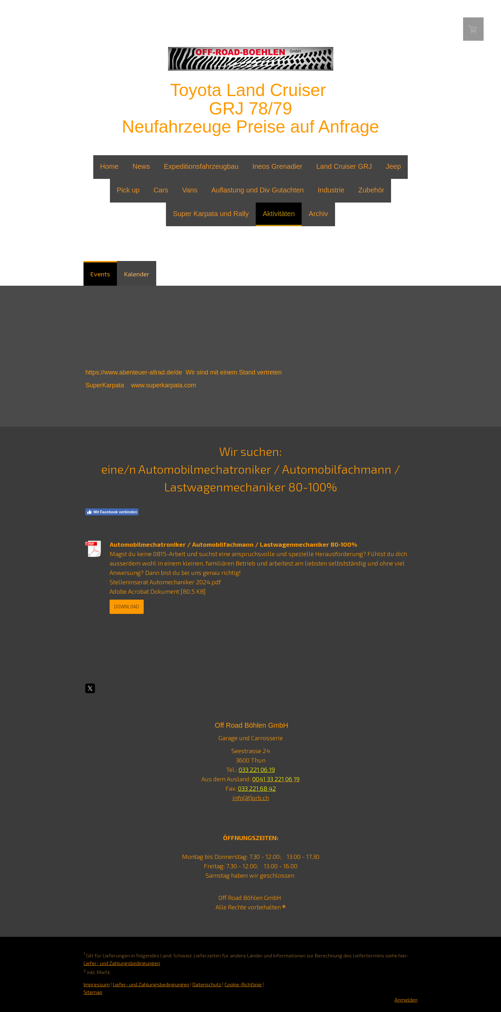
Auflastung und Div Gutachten (257, 190)
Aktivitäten (279, 214)
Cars (160, 190)
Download (126, 606)
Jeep (393, 166)
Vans (189, 190)
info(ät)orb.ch (250, 797)
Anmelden (406, 1000)
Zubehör (371, 190)
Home (109, 166)
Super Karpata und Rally (211, 214)
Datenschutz (206, 984)
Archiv (318, 214)
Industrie (331, 190)
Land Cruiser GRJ (344, 166)
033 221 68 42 (257, 788)
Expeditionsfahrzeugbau (201, 166)
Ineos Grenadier (277, 166)
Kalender (136, 274)
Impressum (97, 984)
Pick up (128, 190)
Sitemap (93, 992)
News (141, 166)
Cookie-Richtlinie (243, 984)
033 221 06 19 (257, 769)
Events (100, 274)
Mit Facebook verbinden (112, 512)
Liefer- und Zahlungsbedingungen (122, 963)
